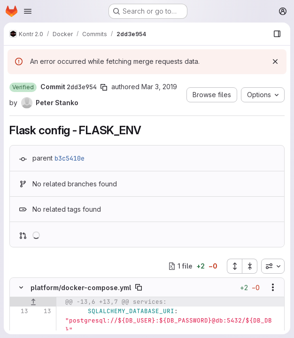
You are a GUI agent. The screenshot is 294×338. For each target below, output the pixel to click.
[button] (23, 87)
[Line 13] (20, 311)
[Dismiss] (275, 61)
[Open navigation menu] (27, 11)
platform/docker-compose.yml (81, 288)
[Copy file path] (138, 287)
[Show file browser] (277, 33)
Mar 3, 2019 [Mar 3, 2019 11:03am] (159, 87)
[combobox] (273, 266)
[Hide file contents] (21, 287)
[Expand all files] (234, 266)
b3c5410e (69, 158)
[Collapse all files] (249, 266)
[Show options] (273, 287)
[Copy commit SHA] (103, 87)
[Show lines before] (33, 302)
